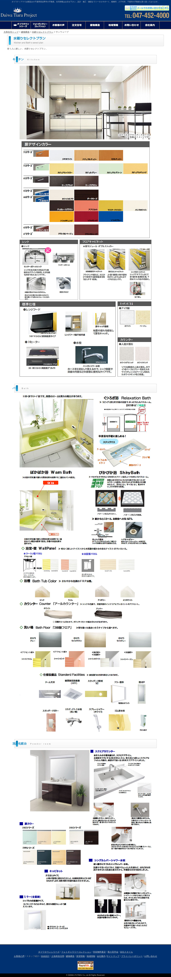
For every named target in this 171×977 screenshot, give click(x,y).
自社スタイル (126, 952)
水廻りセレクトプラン (42, 32)
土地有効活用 (57, 956)
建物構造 (25, 32)
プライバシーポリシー (131, 956)
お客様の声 (19, 956)
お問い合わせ (150, 956)
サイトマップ (113, 956)
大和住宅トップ (11, 32)
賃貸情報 (80, 956)
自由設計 (45, 956)
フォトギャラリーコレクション (76, 952)
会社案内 (101, 956)
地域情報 (91, 956)
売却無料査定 (99, 952)
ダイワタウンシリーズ (48, 952)
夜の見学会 (113, 952)
